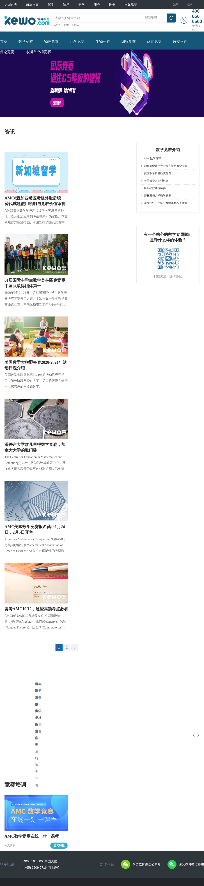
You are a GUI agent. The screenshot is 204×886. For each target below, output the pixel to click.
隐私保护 (26, 861)
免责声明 (42, 861)
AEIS (57, 25)
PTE (66, 25)
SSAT (60, 816)
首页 (3, 41)
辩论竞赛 (7, 52)
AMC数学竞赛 (45, 684)
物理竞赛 (51, 41)
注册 (176, 4)
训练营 (84, 813)
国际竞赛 (130, 4)
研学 (81, 4)
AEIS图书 (136, 801)
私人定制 (10, 795)
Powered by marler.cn (96, 865)
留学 (51, 4)
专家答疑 (37, 795)
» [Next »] (74, 647)
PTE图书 (135, 807)
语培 (66, 4)
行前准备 (85, 831)
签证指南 (37, 819)
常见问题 (85, 819)
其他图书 (135, 813)
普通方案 (10, 801)
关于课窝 (10, 861)
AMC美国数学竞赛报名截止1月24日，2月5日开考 (35, 529)
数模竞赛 (180, 41)
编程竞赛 (128, 41)
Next (196, 685)
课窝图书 (135, 795)
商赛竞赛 (154, 41)
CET (59, 838)
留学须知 (37, 813)
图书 (112, 4)
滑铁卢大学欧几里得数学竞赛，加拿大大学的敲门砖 (35, 447)
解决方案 (32, 4)
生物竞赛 (103, 41)
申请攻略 (37, 801)
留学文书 (110, 801)
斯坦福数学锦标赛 (156, 684)
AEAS (60, 843)
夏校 (82, 801)
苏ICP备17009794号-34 (118, 861)
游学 (82, 795)
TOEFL (61, 794)
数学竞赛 (25, 41)
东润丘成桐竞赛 (38, 52)
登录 (190, 4)
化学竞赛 (77, 41)
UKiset (76, 25)
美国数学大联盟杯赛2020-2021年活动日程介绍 (36, 365)
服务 (97, 4)
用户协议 (10, 865)
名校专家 (110, 807)
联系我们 (26, 865)
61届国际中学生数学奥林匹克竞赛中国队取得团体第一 (35, 283)
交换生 (84, 807)
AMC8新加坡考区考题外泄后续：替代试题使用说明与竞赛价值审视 (35, 201)
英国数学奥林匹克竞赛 (105, 684)
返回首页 (11, 4)
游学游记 (85, 825)
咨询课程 (59, 744)
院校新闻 (37, 825)
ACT (59, 811)
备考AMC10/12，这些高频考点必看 (36, 609)
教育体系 (37, 807)
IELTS (60, 800)
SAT (59, 805)
